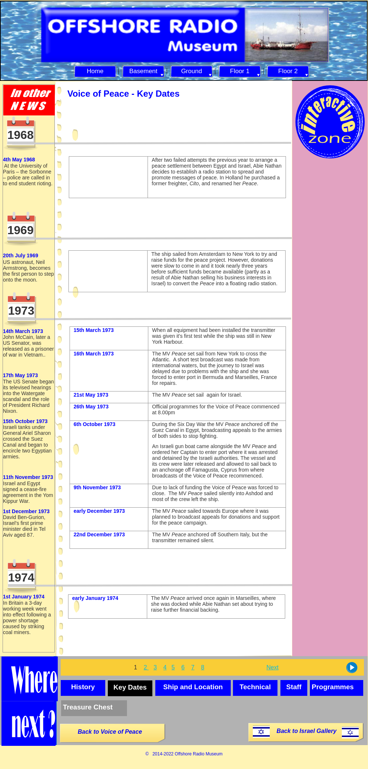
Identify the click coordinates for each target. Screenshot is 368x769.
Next (272, 667)
